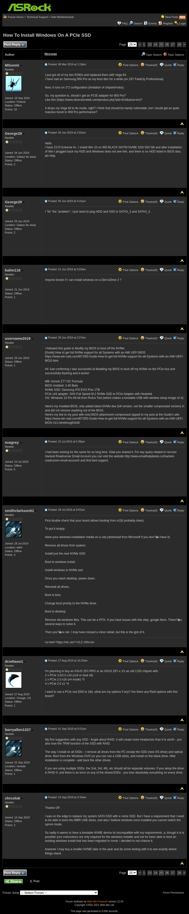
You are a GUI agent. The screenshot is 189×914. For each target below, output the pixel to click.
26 (167, 44)
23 (149, 44)
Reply (180, 65)
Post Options (128, 65)
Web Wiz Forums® (97, 901)
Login (182, 23)
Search (138, 23)
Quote (168, 65)
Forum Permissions (174, 892)
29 (179, 44)
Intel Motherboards (62, 17)
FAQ (124, 23)
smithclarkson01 (21, 510)
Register (168, 23)
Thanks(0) (149, 65)
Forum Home (16, 17)
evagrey (13, 442)
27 (172, 44)
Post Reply (14, 45)
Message (51, 54)
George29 (15, 133)
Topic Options (173, 54)
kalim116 (14, 270)
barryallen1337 (19, 730)
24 (155, 44)
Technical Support (37, 17)
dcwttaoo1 (15, 661)
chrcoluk (14, 798)
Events (150, 23)
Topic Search (151, 54)
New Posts (171, 17)
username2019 (19, 338)
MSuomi (13, 65)
